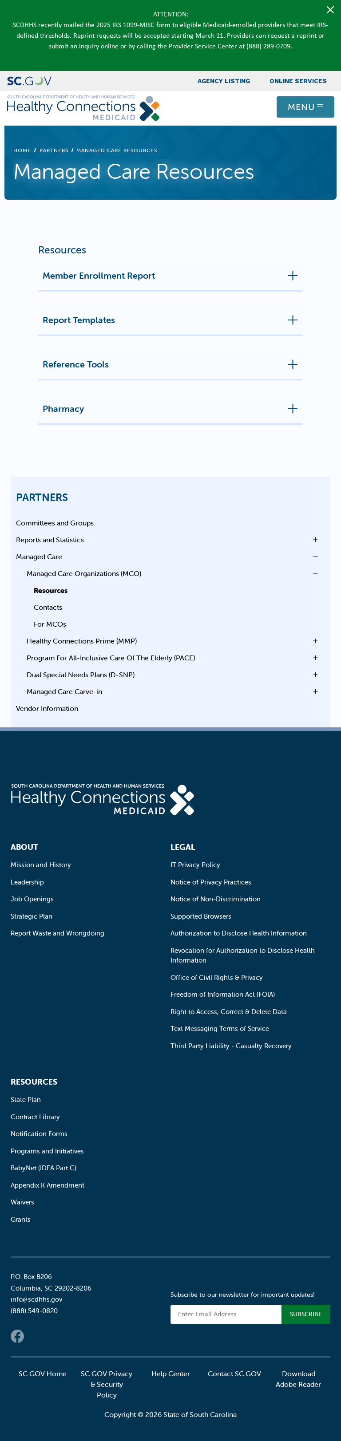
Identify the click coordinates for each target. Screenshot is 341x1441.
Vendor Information (47, 708)
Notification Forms (39, 1133)
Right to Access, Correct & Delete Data (228, 1011)
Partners (54, 150)
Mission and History (41, 865)
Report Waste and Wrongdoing (57, 933)
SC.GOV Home (43, 1373)
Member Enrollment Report (173, 279)
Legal (182, 847)
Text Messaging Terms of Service (219, 1028)
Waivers (22, 1202)
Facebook (17, 1336)
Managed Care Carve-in (64, 691)
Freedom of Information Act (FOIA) (222, 994)
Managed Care (39, 556)
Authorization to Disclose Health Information (238, 933)
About (24, 847)
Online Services (298, 80)
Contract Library (35, 1117)
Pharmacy (173, 412)
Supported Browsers (200, 916)
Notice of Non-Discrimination (215, 899)
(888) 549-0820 (34, 1311)
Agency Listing (224, 80)
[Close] (330, 9)
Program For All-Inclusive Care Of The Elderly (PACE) (111, 657)
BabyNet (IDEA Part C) (43, 1168)
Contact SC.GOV (234, 1373)
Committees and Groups (55, 522)
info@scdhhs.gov (36, 1299)
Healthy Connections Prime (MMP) (82, 640)
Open (313, 539)
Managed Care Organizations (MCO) (84, 573)
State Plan (26, 1099)
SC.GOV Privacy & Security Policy (106, 1384)
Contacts (48, 607)
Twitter (35, 1336)
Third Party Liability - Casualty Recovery (231, 1046)
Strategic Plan (31, 916)
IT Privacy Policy (195, 865)
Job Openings (32, 899)
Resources (50, 590)
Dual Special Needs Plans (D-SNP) (81, 674)
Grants (21, 1219)
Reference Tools (173, 368)
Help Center (170, 1373)
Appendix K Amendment (47, 1185)
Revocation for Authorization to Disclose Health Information (242, 955)
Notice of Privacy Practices (210, 882)
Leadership (27, 882)
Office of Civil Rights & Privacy (216, 977)
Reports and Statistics (50, 539)
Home (22, 150)
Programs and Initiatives (47, 1151)
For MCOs (50, 624)
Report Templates (173, 323)
